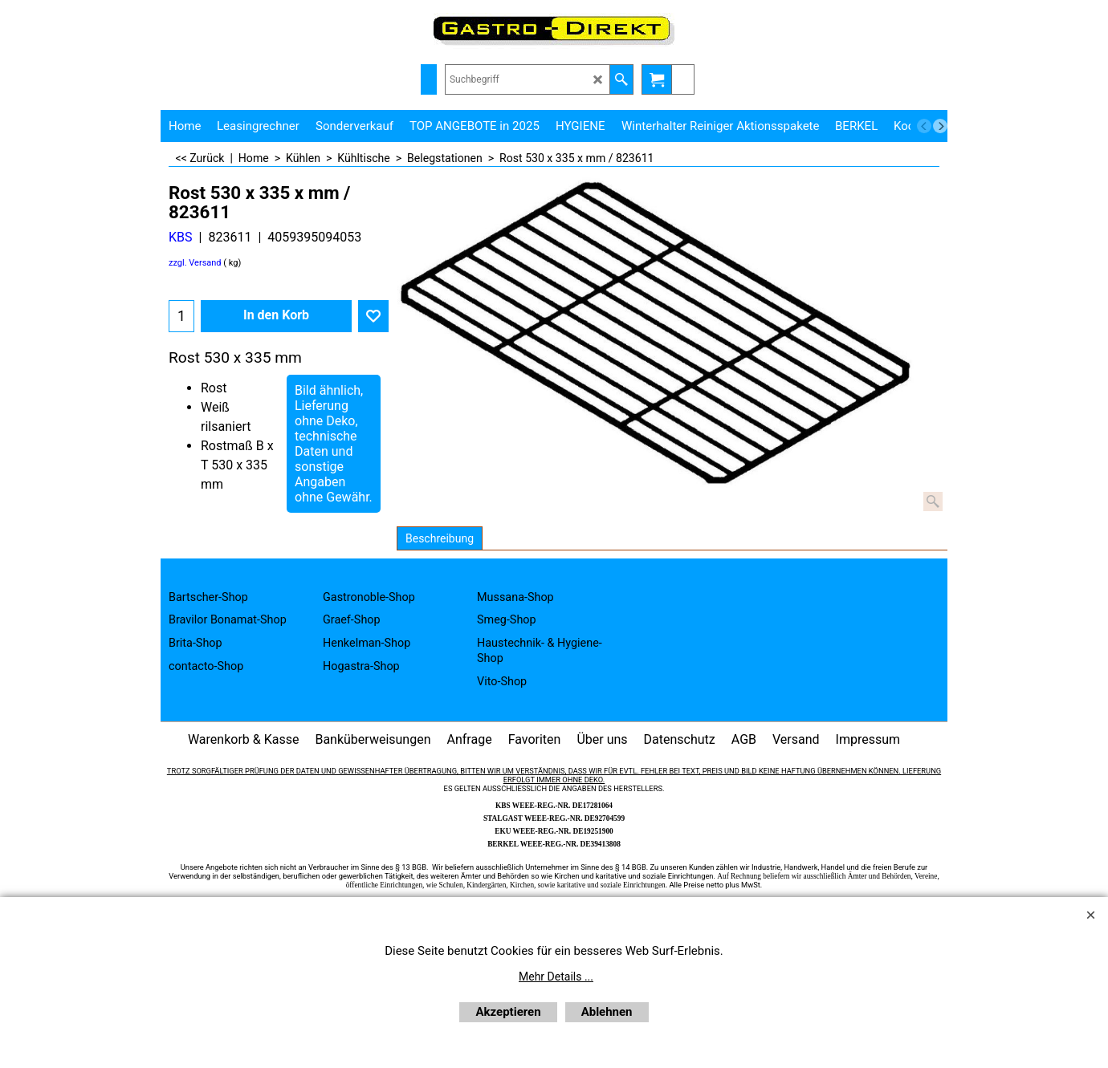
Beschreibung (439, 538)
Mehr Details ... (556, 976)
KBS (181, 237)
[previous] (924, 126)
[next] (940, 126)
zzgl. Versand (195, 263)
